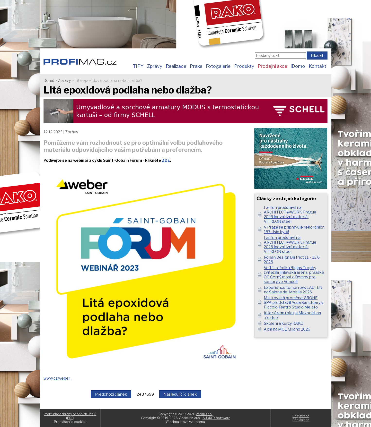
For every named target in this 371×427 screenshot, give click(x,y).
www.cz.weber (57, 378)
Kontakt (317, 66)
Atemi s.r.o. (204, 414)
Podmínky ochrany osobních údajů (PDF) (70, 416)
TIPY (138, 66)
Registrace (300, 416)
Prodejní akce (272, 66)
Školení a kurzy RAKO (283, 323)
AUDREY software (216, 418)
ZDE (166, 160)
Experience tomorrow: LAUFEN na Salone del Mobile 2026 (293, 289)
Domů (49, 80)
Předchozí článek (111, 394)
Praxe (196, 66)
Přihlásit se (300, 420)
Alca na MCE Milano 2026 (287, 329)
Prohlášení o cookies (70, 422)
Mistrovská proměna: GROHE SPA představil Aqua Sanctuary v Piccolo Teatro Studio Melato (293, 302)
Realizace (176, 66)
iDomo (298, 66)
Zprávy (154, 66)
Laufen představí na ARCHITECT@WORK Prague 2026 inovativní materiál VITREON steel (290, 244)
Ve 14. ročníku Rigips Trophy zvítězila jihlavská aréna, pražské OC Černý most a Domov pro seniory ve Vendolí (294, 274)
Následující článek (180, 394)
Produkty (244, 66)
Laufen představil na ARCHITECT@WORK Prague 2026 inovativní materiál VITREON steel (290, 214)
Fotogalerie (218, 66)
